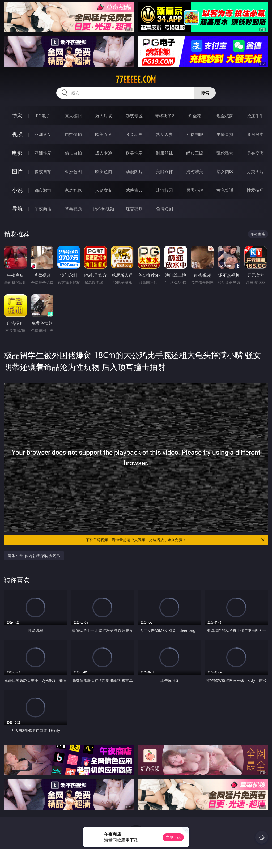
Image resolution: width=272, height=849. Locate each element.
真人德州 (73, 116)
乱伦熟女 (224, 153)
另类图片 (255, 171)
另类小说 (194, 190)
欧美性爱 (134, 153)
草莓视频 (73, 209)
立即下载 (173, 837)
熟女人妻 (164, 134)
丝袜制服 (194, 134)
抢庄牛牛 (255, 116)
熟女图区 (224, 171)
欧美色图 (103, 171)
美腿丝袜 (164, 171)
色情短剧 (164, 209)
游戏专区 (134, 116)
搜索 (205, 93)
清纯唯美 (194, 171)
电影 (17, 152)
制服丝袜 (164, 153)
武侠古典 (134, 190)
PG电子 (43, 116)
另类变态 (255, 153)
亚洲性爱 (43, 153)
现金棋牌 (224, 116)
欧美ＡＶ (103, 134)
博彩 (17, 115)
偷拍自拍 (73, 153)
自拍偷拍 (73, 134)
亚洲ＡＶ (43, 134)
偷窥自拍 (43, 171)
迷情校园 (164, 190)
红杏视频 (134, 209)
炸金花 (194, 116)
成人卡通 (103, 153)
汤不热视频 (103, 209)
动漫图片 (134, 171)
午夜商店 (43, 209)
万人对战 (103, 116)
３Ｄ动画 (134, 134)
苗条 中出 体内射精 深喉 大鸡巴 (34, 555)
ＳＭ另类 (255, 134)
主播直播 (224, 134)
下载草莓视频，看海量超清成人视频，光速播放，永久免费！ (175, 540)
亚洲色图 (73, 171)
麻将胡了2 (164, 116)
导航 (17, 208)
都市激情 (43, 190)
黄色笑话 (224, 190)
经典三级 (194, 153)
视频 (17, 134)
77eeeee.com (136, 79)
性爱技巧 (255, 190)
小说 (17, 190)
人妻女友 (103, 190)
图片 (17, 171)
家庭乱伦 (73, 190)
